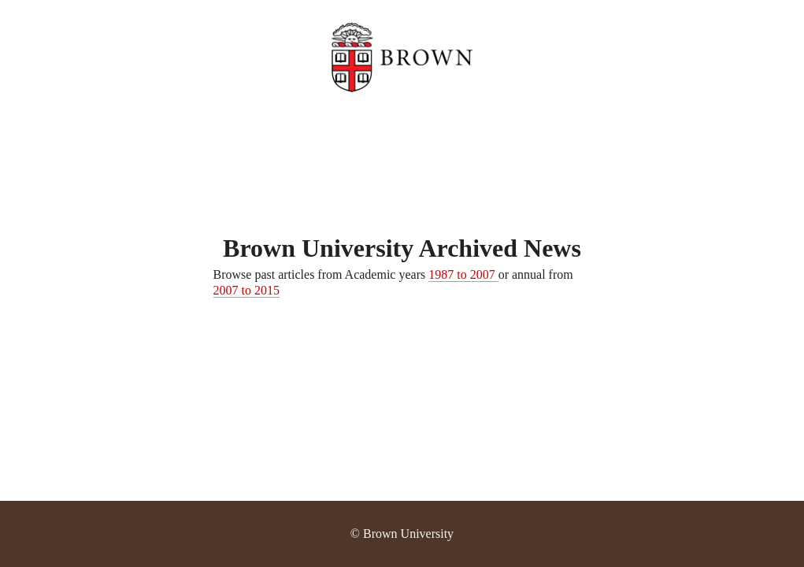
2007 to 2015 (246, 290)
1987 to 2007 (463, 274)
